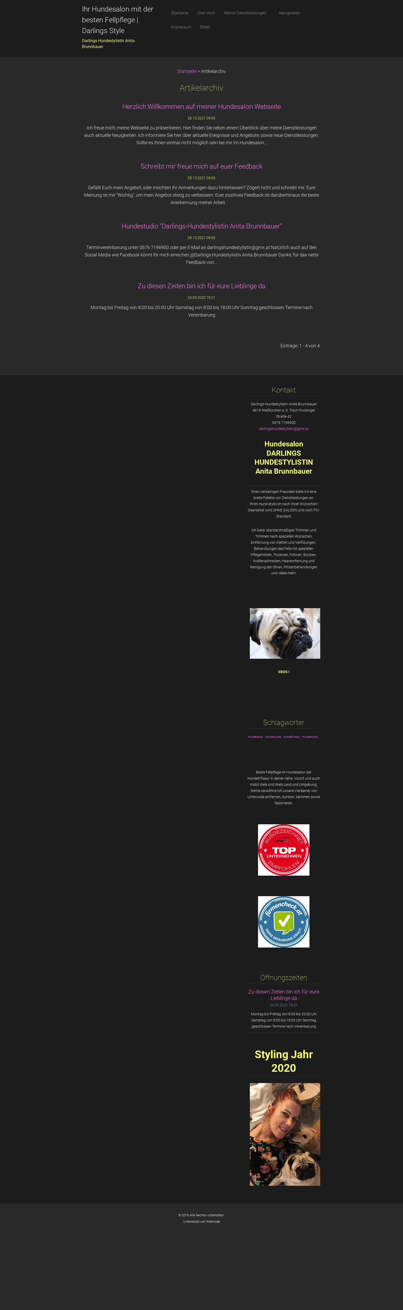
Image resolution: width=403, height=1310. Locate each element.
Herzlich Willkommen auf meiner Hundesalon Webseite (201, 106)
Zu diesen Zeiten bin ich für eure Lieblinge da (201, 286)
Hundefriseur (291, 737)
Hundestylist (310, 737)
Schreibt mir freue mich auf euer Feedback (202, 166)
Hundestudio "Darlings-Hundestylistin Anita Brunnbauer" (202, 226)
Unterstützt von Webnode (201, 1221)
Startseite (187, 71)
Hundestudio (273, 737)
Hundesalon (255, 737)
